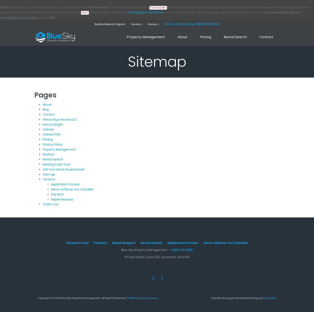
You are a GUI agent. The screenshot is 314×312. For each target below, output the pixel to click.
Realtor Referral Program (110, 24)
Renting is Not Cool (56, 164)
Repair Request (62, 199)
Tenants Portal (77, 243)
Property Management (146, 37)
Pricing (205, 37)
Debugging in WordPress (146, 12)
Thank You (50, 204)
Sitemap (49, 174)
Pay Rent (57, 194)
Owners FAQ (52, 134)
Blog (46, 109)
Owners (152, 24)
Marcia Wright (53, 124)
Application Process (65, 184)
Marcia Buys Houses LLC (60, 119)
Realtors (48, 154)
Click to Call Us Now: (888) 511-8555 (191, 24)
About (182, 37)
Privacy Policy (52, 144)
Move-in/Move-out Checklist (72, 189)
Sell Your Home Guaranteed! (63, 169)
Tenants (136, 24)
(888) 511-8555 (182, 250)
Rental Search (235, 37)
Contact (266, 37)
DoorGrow (270, 298)
